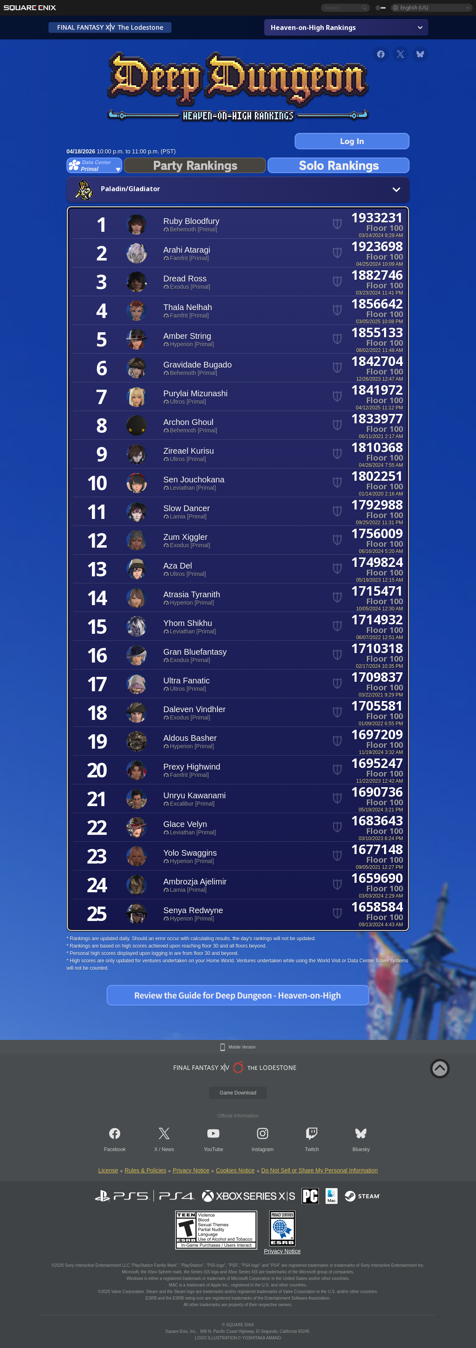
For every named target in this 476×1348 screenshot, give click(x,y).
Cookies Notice (235, 1170)
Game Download (238, 1093)
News (168, 1149)
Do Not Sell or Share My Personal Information (319, 1170)
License (108, 1170)
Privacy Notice (191, 1170)
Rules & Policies (145, 1170)
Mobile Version (242, 1047)
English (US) (414, 7)
